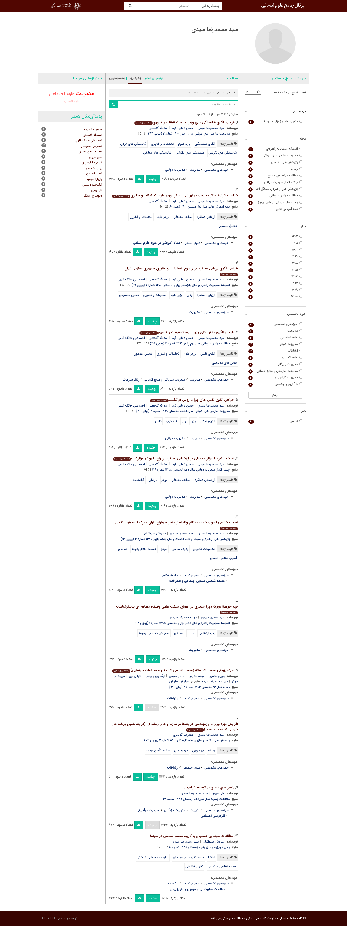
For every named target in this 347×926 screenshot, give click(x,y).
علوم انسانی (192, 242)
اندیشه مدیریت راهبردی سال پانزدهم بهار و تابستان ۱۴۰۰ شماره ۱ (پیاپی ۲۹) (180, 285)
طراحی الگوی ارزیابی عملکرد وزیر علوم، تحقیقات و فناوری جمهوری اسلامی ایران (181, 271)
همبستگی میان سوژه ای (188, 857)
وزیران (153, 479)
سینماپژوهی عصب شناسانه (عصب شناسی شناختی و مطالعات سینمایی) (173, 670)
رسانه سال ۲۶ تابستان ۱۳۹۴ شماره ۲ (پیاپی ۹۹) (199, 686)
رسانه (211, 750)
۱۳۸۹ (275, 290)
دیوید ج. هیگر (93, 195)
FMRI (211, 857)
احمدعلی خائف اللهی (131, 279)
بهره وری (198, 750)
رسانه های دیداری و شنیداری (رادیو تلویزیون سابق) (275, 202)
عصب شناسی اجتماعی (222, 866)
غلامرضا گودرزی (183, 734)
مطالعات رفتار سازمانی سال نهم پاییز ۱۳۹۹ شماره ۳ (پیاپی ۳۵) (190, 343)
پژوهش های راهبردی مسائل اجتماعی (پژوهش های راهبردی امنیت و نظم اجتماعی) (275, 189)
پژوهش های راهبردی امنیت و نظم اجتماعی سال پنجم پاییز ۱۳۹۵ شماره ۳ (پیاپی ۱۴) (175, 539)
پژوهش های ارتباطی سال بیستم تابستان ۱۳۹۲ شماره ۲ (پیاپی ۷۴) (187, 740)
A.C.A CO (48, 918)
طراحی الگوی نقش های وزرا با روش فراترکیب (192, 400)
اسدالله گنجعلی (158, 128)
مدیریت (195, 169)
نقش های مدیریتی (224, 362)
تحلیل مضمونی (129, 295)
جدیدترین (135, 77)
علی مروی (218, 793)
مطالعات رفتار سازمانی (275, 195)
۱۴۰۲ (275, 236)
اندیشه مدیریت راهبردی (275, 148)
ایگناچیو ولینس (155, 676)
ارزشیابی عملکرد (205, 479)
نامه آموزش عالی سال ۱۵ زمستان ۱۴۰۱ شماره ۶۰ (199, 206)
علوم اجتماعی (191, 575)
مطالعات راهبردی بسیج (275, 175)
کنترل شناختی (194, 866)
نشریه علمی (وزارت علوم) (275, 121)
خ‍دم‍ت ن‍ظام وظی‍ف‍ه (144, 548)
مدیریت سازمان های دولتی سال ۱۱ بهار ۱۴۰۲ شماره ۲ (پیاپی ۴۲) (189, 133)
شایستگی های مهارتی (157, 152)
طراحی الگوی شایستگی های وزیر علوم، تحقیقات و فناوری (184, 122)
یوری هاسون (216, 676)
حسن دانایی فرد (183, 128)
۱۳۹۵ (275, 269)
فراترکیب (171, 421)
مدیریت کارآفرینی (147, 810)
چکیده (153, 179)
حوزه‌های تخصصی (216, 169)
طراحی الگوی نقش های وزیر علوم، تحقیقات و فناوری (186, 332)
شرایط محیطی (182, 216)
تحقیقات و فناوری (162, 143)
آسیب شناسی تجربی (223, 558)
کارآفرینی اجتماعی (275, 384)
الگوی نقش (207, 353)
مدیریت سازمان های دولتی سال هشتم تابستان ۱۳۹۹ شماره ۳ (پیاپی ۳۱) (183, 410)
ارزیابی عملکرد (206, 216)
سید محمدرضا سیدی (211, 128)
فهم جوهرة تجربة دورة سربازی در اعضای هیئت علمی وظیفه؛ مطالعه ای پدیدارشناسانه (177, 609)
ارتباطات (173, 883)
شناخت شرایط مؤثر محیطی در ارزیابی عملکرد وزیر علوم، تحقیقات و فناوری (175, 195)
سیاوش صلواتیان (155, 533)
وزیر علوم (184, 143)
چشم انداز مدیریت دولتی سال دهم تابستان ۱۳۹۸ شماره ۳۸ (191, 469)
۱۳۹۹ (275, 256)
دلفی (158, 421)
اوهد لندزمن (196, 676)
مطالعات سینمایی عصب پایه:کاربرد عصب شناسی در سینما (191, 836)
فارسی (275, 421)
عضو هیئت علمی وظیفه (154, 633)
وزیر (189, 295)
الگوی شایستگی (205, 143)
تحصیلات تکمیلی (204, 548)
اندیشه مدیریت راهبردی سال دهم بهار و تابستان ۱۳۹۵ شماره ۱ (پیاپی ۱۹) (182, 622)
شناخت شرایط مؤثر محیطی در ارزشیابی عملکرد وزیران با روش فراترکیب (173, 458)
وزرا (184, 421)
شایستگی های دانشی (190, 152)
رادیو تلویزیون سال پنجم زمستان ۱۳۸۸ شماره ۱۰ (199, 847)
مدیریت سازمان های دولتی (275, 155)
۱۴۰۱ (275, 243)
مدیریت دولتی (275, 344)
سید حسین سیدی (182, 533)
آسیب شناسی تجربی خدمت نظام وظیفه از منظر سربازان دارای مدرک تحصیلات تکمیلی (176, 525)
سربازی (122, 548)
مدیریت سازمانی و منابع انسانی (164, 379)
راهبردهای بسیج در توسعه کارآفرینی (208, 787)
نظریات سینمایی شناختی (153, 857)
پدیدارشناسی (180, 548)
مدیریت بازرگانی (174, 810)
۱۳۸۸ (275, 296)
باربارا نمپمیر (177, 676)
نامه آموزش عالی (275, 209)
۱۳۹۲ (275, 283)
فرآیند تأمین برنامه (158, 750)
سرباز (164, 548)
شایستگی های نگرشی (222, 152)
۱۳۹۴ (275, 276)
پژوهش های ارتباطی (275, 162)
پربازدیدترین (117, 77)
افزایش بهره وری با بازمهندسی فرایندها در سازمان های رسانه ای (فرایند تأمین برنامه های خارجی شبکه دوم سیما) (174, 726)
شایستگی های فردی (133, 143)
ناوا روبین (135, 676)
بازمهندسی (181, 750)
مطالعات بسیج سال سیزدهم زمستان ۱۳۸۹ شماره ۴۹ (196, 798)
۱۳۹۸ (275, 263)
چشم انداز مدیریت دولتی (275, 182)
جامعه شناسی (169, 575)
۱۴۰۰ (275, 250)
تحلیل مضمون (227, 225)
